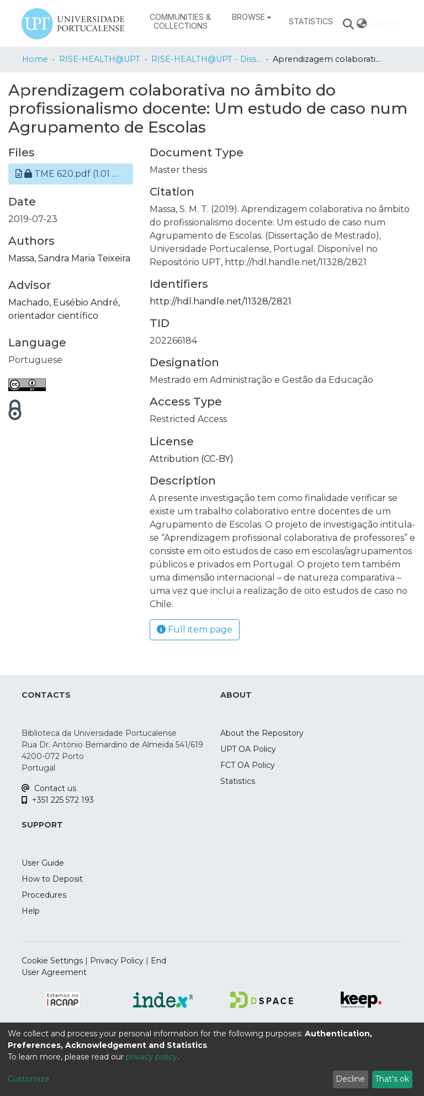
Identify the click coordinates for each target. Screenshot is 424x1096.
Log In (382, 23)
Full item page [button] (194, 629)
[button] (70, 174)
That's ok (392, 1079)
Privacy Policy (117, 961)
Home (35, 59)
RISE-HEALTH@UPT (99, 59)
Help (31, 911)
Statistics (237, 781)
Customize (29, 1079)
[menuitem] (251, 17)
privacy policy (151, 1057)
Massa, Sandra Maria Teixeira (69, 258)
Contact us (49, 788)
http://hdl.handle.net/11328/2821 (221, 301)
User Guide (43, 863)
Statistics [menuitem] (311, 21)
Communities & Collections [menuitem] (180, 21)
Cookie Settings (52, 961)
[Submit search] (349, 23)
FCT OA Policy (247, 765)
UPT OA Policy (248, 749)
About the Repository (262, 733)
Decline (350, 1079)
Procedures (44, 895)
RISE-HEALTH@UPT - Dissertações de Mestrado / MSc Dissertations (206, 59)
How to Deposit (52, 879)
